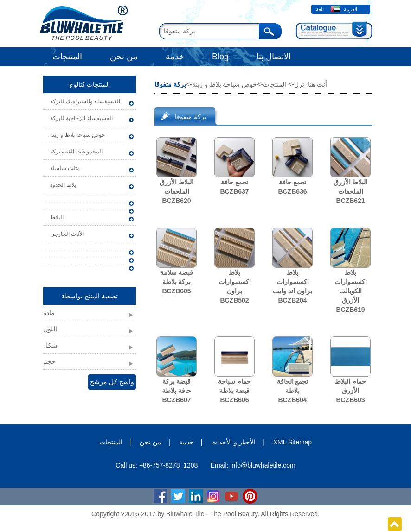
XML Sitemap (292, 442)
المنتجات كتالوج (89, 84)
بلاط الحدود (63, 185)
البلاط (57, 217)
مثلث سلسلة (65, 168)
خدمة (175, 56)
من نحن (124, 56)
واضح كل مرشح (112, 382)
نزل (299, 84)
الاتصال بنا (274, 56)
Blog (220, 56)
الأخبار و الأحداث (233, 442)
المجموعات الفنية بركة (76, 151)
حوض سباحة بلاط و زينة (77, 135)
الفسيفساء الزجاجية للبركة (81, 118)
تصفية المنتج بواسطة (89, 296)
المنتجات (67, 56)
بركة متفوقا (190, 116)
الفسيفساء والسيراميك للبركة (85, 101)
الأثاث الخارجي (67, 234)
